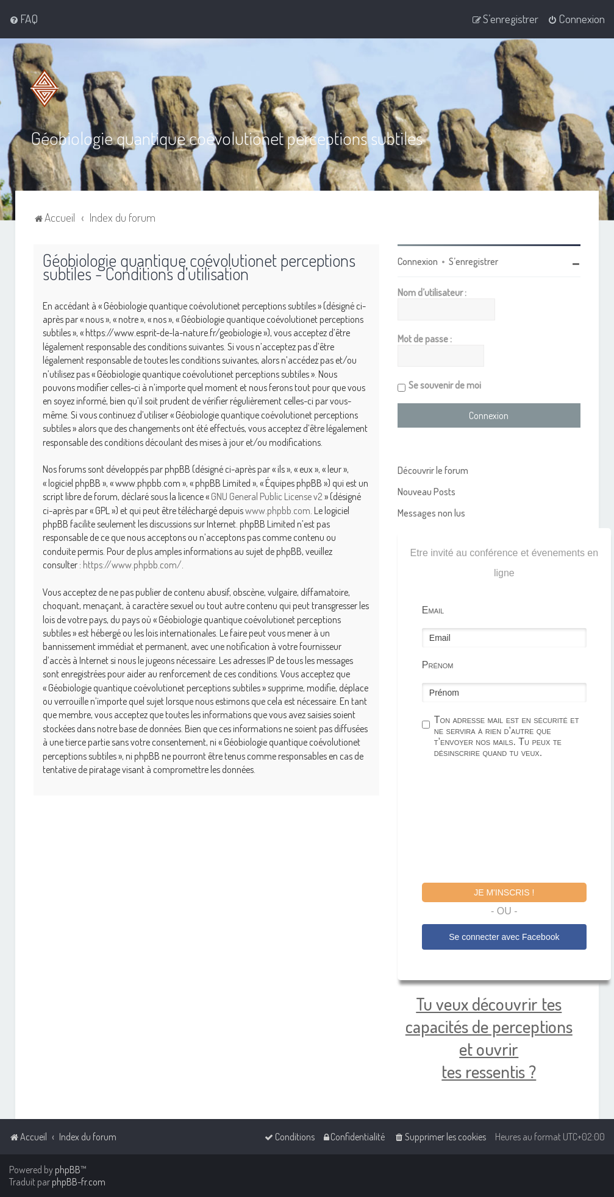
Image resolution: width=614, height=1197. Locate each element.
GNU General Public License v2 (267, 496)
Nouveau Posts (426, 492)
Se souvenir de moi (445, 385)
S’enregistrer (473, 261)
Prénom (438, 665)
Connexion (418, 261)
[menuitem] (23, 18)
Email (433, 610)
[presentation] (514, 822)
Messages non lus (431, 513)
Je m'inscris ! (504, 892)
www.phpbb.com (277, 510)
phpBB (67, 1169)
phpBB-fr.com (78, 1182)
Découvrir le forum (433, 470)
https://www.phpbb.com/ (132, 565)
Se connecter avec (504, 936)
